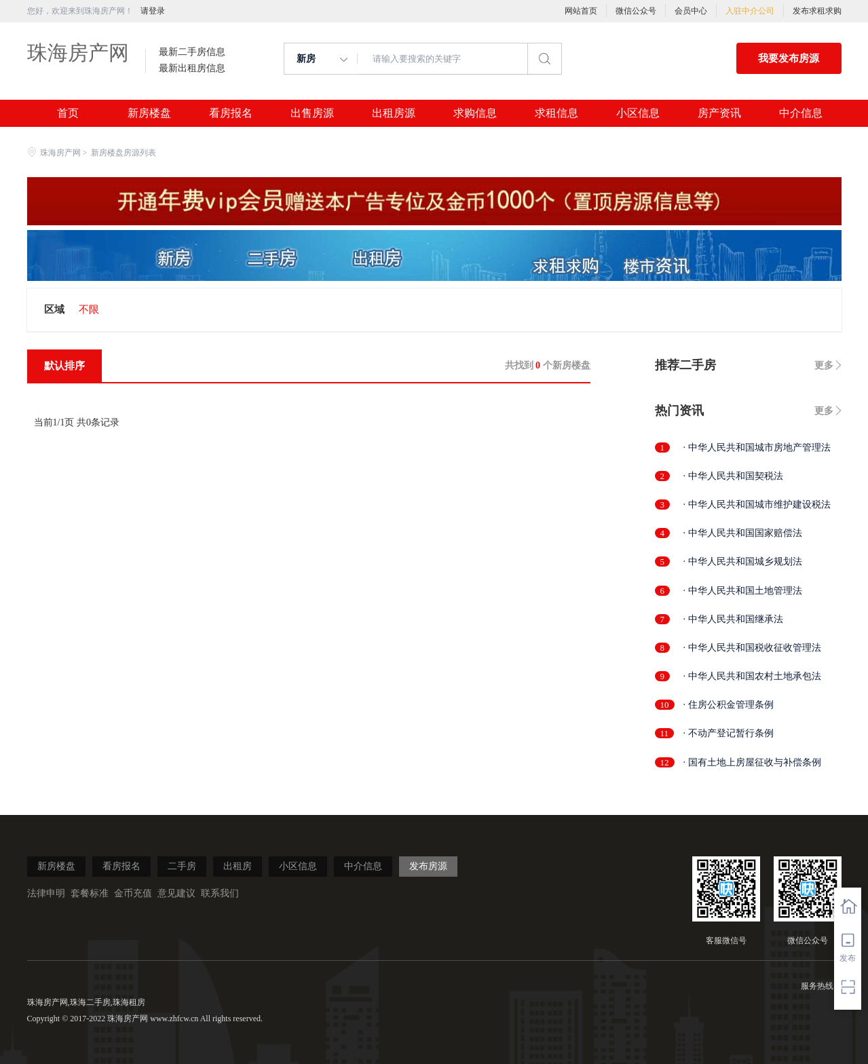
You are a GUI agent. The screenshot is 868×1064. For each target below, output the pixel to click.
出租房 (237, 866)
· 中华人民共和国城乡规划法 (742, 561)
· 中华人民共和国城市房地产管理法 (757, 447)
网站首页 (581, 11)
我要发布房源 (788, 58)
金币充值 (133, 893)
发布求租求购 (817, 11)
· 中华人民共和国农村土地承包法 (752, 676)
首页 (68, 113)
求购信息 (475, 113)
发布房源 (428, 866)
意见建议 (176, 893)
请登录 (152, 11)
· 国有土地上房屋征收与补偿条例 (752, 762)
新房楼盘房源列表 (123, 152)
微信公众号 (636, 11)
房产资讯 (719, 113)
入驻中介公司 (749, 11)
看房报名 (230, 113)
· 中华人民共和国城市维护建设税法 (757, 504)
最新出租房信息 (192, 68)
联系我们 (220, 893)
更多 (823, 365)
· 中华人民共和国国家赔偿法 (742, 533)
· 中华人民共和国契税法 (733, 476)
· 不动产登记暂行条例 (728, 733)
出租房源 (393, 113)
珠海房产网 (78, 52)
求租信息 (556, 113)
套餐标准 (90, 893)
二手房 (182, 866)
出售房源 (312, 113)
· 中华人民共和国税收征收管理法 (752, 648)
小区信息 (638, 113)
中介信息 (801, 113)
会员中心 (691, 11)
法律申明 (46, 893)
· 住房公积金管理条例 (728, 705)
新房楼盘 (149, 113)
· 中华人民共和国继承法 (733, 619)
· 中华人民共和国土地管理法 (742, 591)
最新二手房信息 (192, 52)
